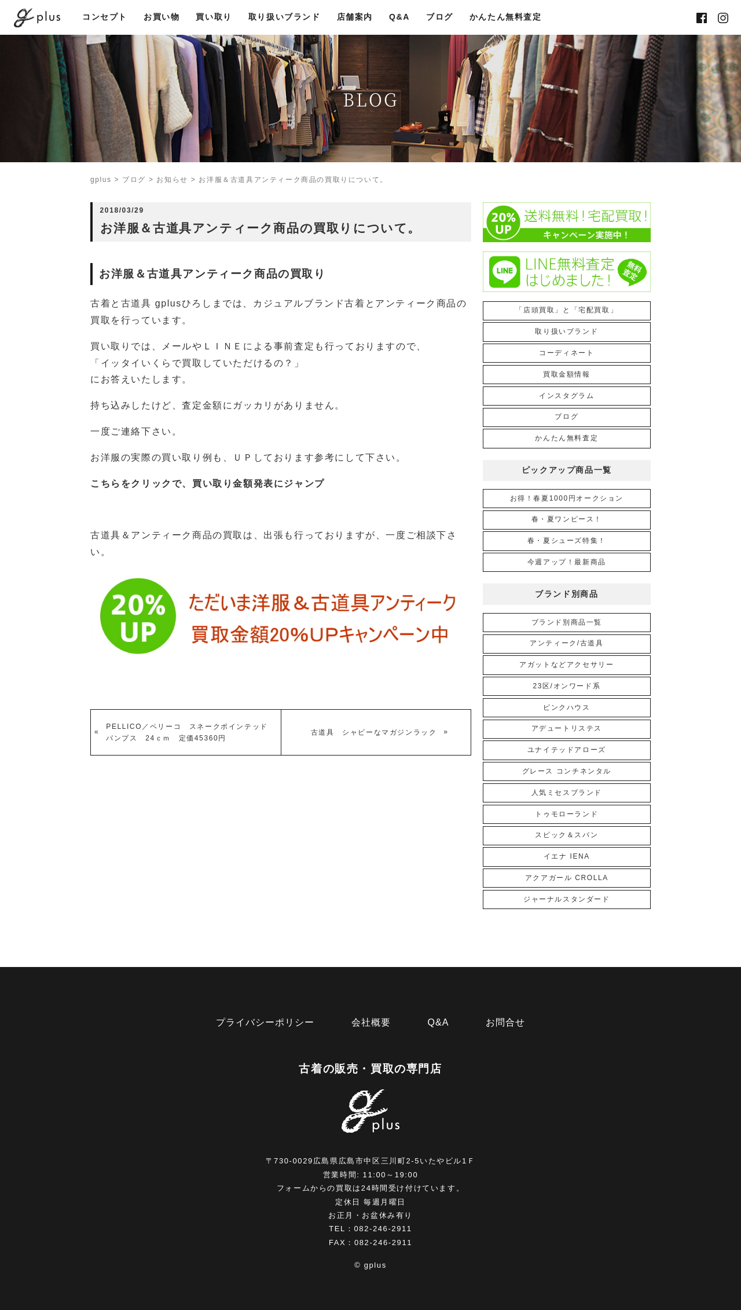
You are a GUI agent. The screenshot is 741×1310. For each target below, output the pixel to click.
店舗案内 (355, 18)
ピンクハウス (566, 707)
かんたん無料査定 (505, 18)
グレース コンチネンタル (567, 771)
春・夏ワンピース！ (566, 519)
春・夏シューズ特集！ (566, 541)
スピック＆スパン (566, 835)
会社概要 (371, 1022)
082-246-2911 (383, 1228)
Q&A (399, 18)
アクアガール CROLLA (566, 878)
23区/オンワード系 (566, 686)
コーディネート (566, 353)
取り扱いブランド (284, 18)
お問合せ (505, 1022)
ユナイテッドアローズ (566, 750)
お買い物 (161, 18)
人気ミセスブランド (566, 793)
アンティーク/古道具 (566, 643)
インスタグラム (566, 396)
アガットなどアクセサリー (566, 665)
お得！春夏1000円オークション (566, 498)
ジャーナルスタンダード (566, 899)
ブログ (439, 18)
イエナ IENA (567, 856)
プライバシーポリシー (265, 1022)
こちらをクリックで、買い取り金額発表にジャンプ (207, 483)
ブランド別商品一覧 (566, 622)
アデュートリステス (566, 728)
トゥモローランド (566, 814)
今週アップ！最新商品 (566, 562)
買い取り (214, 18)
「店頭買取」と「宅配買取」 (566, 310)
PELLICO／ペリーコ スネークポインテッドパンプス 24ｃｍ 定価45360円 (187, 732)
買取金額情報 (566, 374)
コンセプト (104, 18)
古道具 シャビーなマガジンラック (374, 732)
